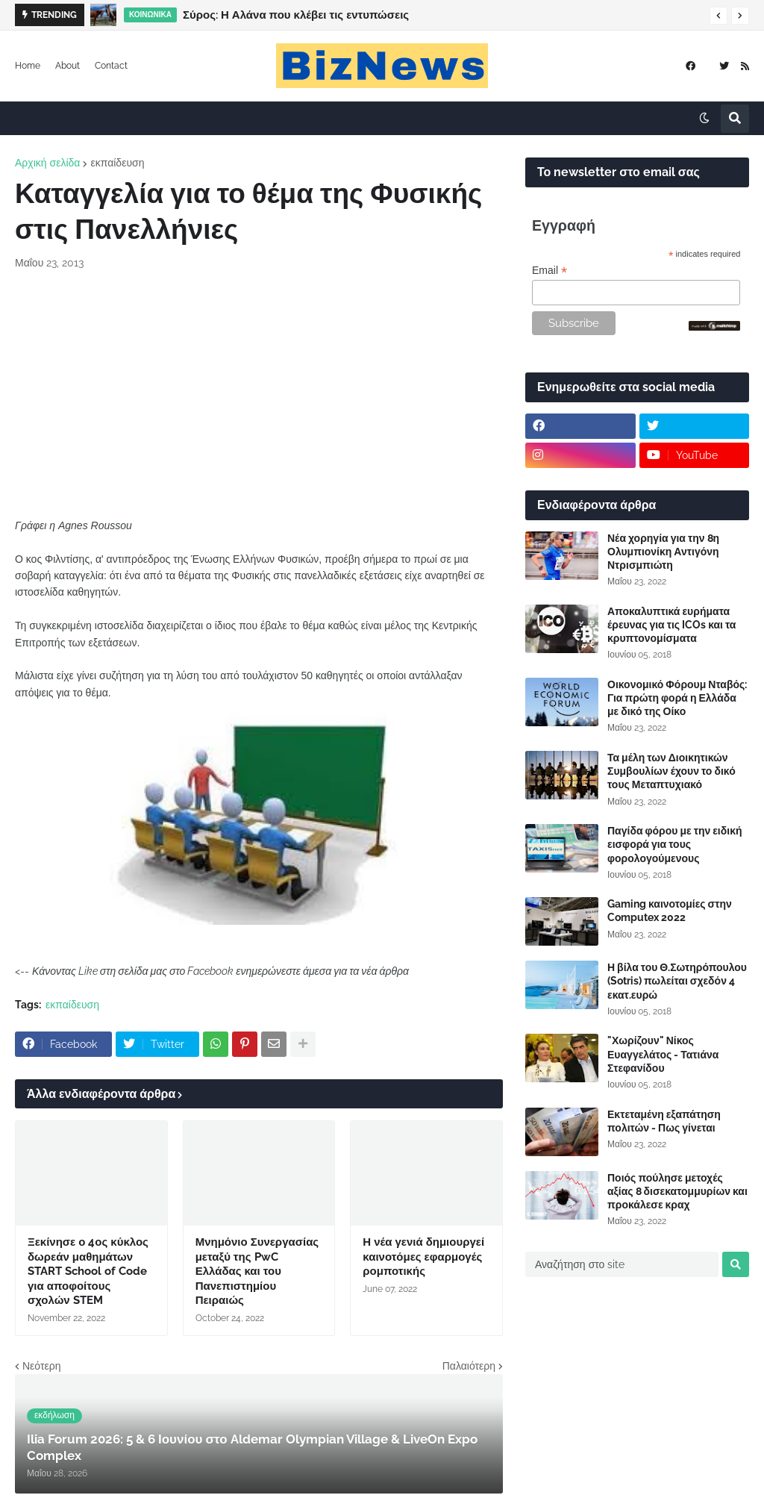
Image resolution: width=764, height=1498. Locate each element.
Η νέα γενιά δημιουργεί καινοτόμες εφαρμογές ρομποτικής (423, 1256)
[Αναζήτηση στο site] (621, 1264)
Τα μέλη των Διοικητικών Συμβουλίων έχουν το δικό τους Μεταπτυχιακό (671, 771)
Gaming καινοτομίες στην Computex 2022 (669, 910)
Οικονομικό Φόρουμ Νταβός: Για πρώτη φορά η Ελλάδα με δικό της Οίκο (677, 697)
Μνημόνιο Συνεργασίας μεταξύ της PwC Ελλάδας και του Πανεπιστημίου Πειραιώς (257, 1271)
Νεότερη (41, 1366)
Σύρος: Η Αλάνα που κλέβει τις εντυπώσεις (296, 15)
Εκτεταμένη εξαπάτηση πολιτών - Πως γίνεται (664, 1121)
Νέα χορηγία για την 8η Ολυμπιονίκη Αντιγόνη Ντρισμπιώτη (663, 551)
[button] (718, 16)
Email (549, 270)
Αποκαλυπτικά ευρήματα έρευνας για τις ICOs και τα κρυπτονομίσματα (671, 624)
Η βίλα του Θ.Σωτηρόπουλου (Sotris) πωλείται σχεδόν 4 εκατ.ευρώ (677, 980)
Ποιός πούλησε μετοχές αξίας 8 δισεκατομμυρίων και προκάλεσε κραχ (677, 1191)
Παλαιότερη (468, 1366)
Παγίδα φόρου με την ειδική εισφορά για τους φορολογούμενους (674, 844)
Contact (111, 65)
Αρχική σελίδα (47, 162)
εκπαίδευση (117, 162)
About (67, 65)
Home (27, 65)
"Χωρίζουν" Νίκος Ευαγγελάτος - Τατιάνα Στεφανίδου (662, 1053)
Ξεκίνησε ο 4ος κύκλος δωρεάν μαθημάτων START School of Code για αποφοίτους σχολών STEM (88, 1271)
